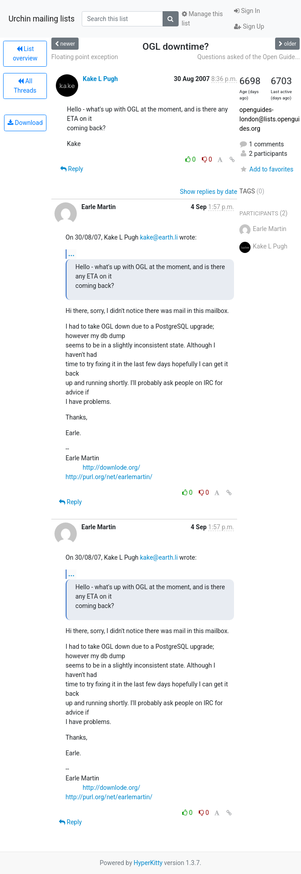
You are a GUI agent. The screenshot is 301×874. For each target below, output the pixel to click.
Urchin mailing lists (41, 18)
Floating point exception (84, 56)
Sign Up (249, 26)
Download (25, 122)
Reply (71, 168)
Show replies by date (208, 191)
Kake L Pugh (100, 78)
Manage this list (202, 18)
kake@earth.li (159, 237)
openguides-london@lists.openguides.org (269, 119)
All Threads (25, 85)
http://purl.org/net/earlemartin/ (109, 476)
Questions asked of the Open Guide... (248, 56)
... (71, 253)
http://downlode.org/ (111, 467)
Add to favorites (266, 169)
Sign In (247, 10)
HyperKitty (148, 862)
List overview (25, 53)
